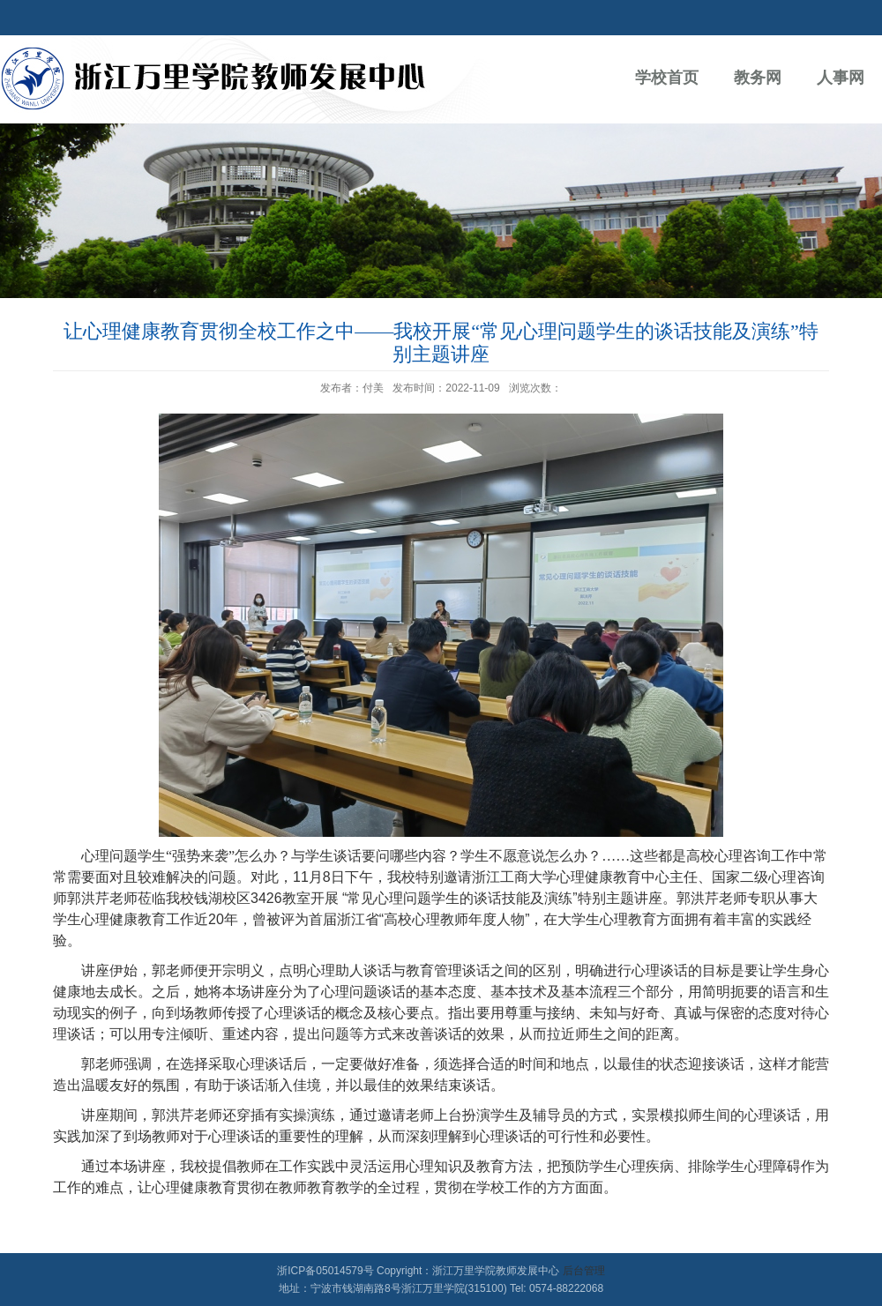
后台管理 (584, 1271)
